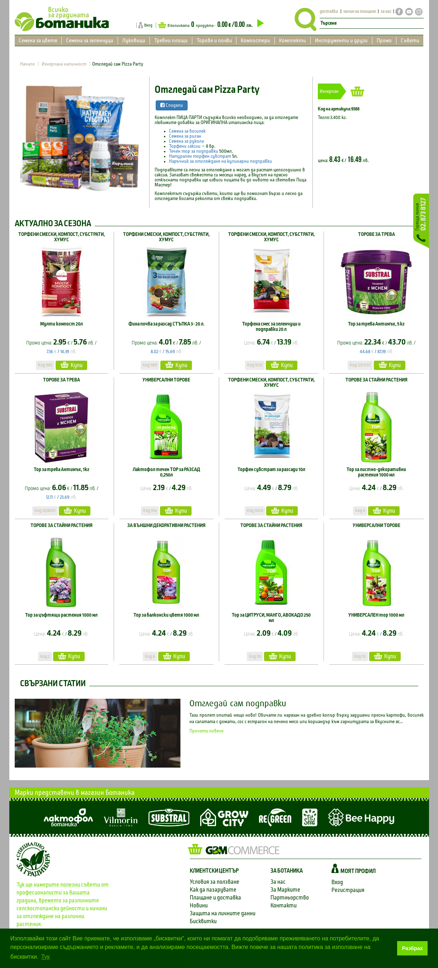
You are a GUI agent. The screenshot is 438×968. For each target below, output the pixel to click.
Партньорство (289, 898)
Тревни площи (171, 40)
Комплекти (292, 40)
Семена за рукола (186, 141)
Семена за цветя (38, 40)
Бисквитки (203, 921)
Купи (71, 365)
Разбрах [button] (412, 948)
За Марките (285, 890)
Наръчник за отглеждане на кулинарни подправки (220, 161)
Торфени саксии (185, 146)
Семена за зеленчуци (89, 40)
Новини (199, 905)
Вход (148, 25)
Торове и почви (214, 40)
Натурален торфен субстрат (200, 156)
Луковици (133, 40)
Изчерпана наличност (64, 64)
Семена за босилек (187, 131)
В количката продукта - (211, 25)
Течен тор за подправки (193, 151)
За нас (278, 882)
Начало (27, 64)
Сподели (171, 105)
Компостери (255, 40)
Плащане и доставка (215, 898)
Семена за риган (185, 136)
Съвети (410, 40)
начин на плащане (359, 11)
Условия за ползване (214, 882)
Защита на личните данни (222, 913)
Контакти (283, 905)
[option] (79, 139)
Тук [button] (45, 957)
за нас (386, 11)
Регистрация (347, 890)
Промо (384, 40)
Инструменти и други (341, 40)
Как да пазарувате (213, 890)
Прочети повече (206, 731)
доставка (329, 11)
